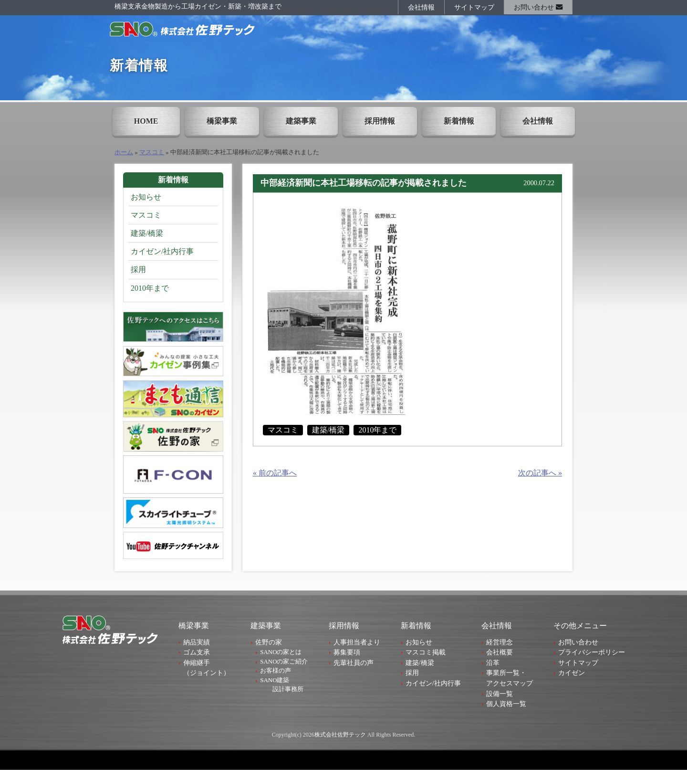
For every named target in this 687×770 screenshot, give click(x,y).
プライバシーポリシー (591, 652)
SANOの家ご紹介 (284, 661)
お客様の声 (275, 670)
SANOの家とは (281, 651)
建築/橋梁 (328, 430)
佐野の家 (268, 642)
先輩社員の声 (353, 662)
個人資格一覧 (506, 703)
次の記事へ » (540, 473)
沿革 (493, 662)
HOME (146, 121)
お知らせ (146, 197)
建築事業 (301, 121)
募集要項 (346, 652)
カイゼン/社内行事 (162, 251)
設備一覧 (499, 693)
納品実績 (196, 642)
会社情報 (421, 7)
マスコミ (151, 152)
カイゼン (571, 672)
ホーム (123, 152)
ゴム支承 (196, 652)
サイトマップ (474, 7)
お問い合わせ (538, 7)
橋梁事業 (222, 121)
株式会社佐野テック (340, 734)
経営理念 (499, 642)
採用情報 (379, 121)
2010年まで (377, 430)
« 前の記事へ (275, 473)
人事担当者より (356, 642)
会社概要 (499, 652)
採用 (138, 269)
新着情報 (459, 121)
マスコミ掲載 (426, 652)
